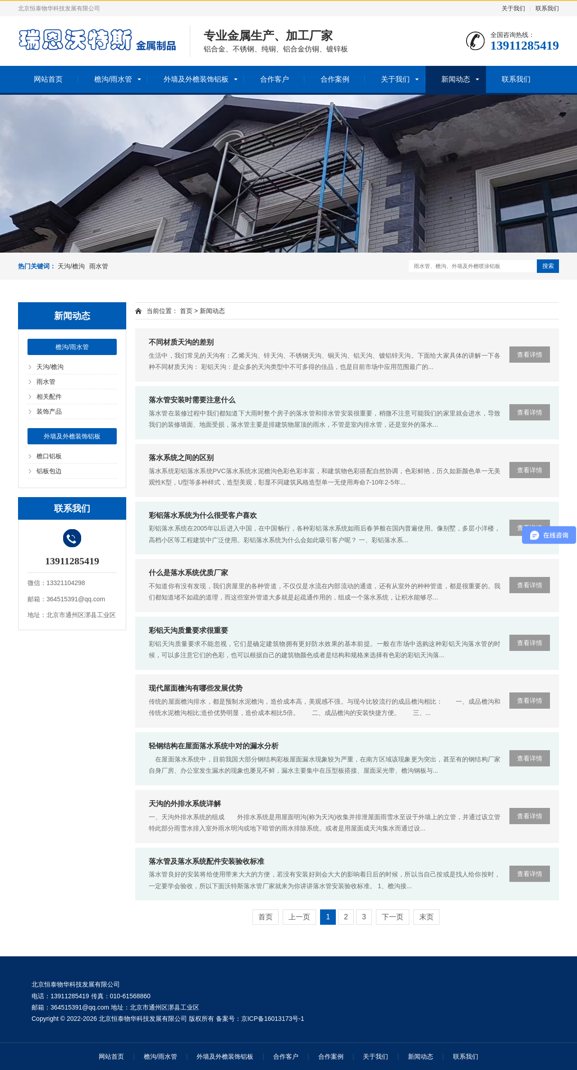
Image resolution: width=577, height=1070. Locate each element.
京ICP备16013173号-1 (272, 1018)
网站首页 (48, 79)
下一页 (392, 917)
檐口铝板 (49, 456)
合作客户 (274, 79)
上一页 (299, 917)
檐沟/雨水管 (113, 79)
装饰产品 (49, 411)
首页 (186, 310)
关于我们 (513, 8)
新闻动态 (455, 79)
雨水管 (98, 266)
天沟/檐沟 (71, 266)
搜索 (548, 266)
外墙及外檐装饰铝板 (196, 79)
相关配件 (49, 396)
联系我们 (547, 8)
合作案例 (335, 79)
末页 (426, 917)
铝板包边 (49, 471)
